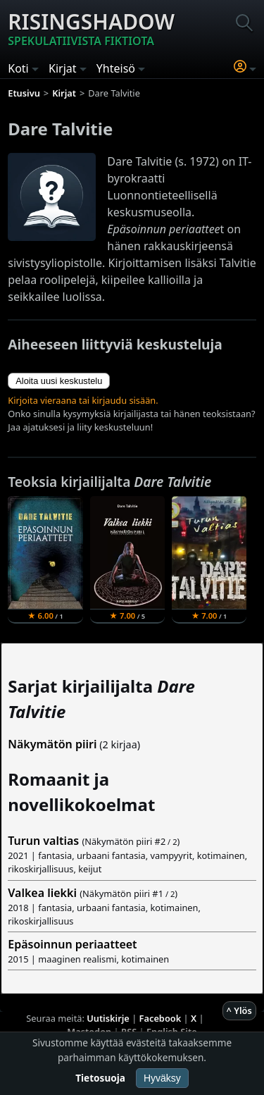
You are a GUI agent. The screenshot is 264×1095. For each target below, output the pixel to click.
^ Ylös (239, 1010)
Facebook (160, 1018)
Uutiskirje (108, 1018)
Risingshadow (91, 28)
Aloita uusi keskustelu (58, 381)
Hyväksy (162, 1078)
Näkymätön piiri (52, 744)
